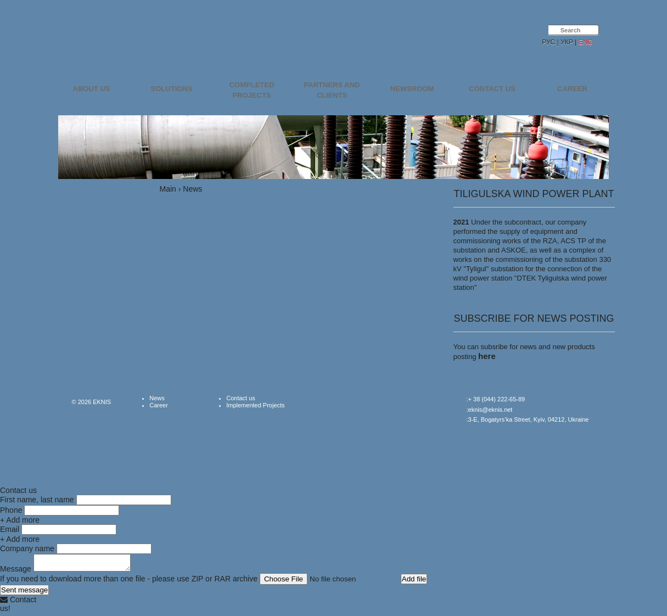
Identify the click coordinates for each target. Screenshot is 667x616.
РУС (548, 42)
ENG (585, 42)
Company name (27, 548)
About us (91, 89)
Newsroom (412, 89)
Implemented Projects (255, 405)
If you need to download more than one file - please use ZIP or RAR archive (128, 582)
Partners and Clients (332, 90)
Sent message (24, 593)
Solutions (172, 89)
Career (572, 89)
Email (9, 529)
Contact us (492, 89)
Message (15, 572)
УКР (566, 42)
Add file (414, 582)
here (487, 356)
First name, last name (37, 499)
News (157, 398)
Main (168, 188)
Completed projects (251, 90)
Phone (11, 510)
